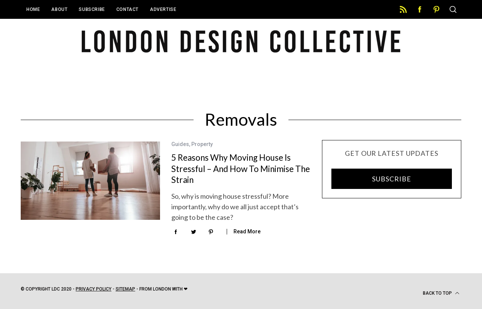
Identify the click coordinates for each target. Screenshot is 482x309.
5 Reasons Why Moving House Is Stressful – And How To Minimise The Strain (240, 168)
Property (202, 144)
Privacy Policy (93, 289)
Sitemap (125, 289)
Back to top (441, 293)
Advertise (163, 9)
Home (33, 9)
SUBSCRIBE (391, 179)
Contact (127, 9)
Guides (180, 144)
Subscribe (92, 9)
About (59, 9)
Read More (247, 231)
